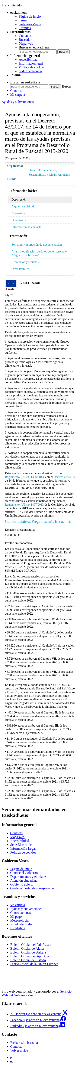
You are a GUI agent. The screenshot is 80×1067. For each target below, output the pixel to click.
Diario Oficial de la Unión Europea (34, 964)
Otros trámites (20, 269)
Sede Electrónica (30, 71)
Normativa (18, 213)
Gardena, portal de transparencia (32, 888)
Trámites (25, 28)
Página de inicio (30, 16)
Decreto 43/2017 (64, 477)
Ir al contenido (12, 5)
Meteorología (19, 920)
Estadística (17, 928)
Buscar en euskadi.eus (34, 47)
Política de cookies (32, 67)
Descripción (19, 199)
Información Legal (23, 848)
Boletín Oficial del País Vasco (30, 944)
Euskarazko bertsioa (24, 1042)
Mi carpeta (17, 94)
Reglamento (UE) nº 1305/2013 (24, 477)
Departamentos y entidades (28, 876)
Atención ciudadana (24, 880)
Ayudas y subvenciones (18, 102)
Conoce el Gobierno (24, 873)
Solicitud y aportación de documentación (37, 244)
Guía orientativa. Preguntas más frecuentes (38, 521)
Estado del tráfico (22, 924)
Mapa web (26, 43)
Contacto (25, 36)
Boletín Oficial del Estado (28, 960)
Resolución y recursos (25, 262)
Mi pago (16, 916)
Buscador (25, 39)
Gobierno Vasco (30, 24)
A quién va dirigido (23, 206)
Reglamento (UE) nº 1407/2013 (24, 504)
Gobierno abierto (21, 884)
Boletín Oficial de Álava (27, 948)
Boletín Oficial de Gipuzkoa (29, 956)
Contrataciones (20, 912)
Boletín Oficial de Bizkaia (28, 952)
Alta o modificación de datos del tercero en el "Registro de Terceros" (39, 253)
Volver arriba (19, 1050)
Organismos (19, 220)
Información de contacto (27, 227)
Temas (23, 20)
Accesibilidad (28, 59)
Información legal (31, 63)
